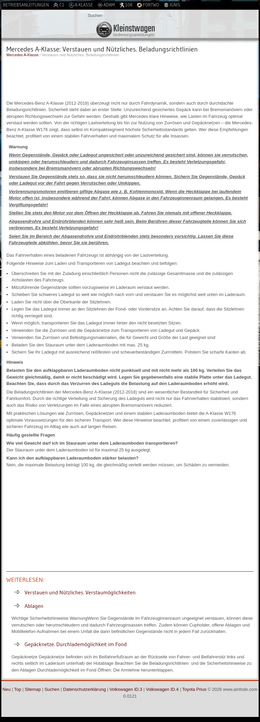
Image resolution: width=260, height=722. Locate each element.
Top (17, 689)
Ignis (172, 5)
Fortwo (148, 5)
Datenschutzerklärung (84, 689)
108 (126, 5)
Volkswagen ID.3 (125, 689)
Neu (6, 689)
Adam (106, 5)
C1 (58, 5)
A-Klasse (81, 5)
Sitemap (33, 689)
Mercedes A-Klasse (22, 55)
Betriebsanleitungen (26, 4)
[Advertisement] (130, 78)
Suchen (51, 689)
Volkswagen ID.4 (162, 689)
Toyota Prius (194, 689)
